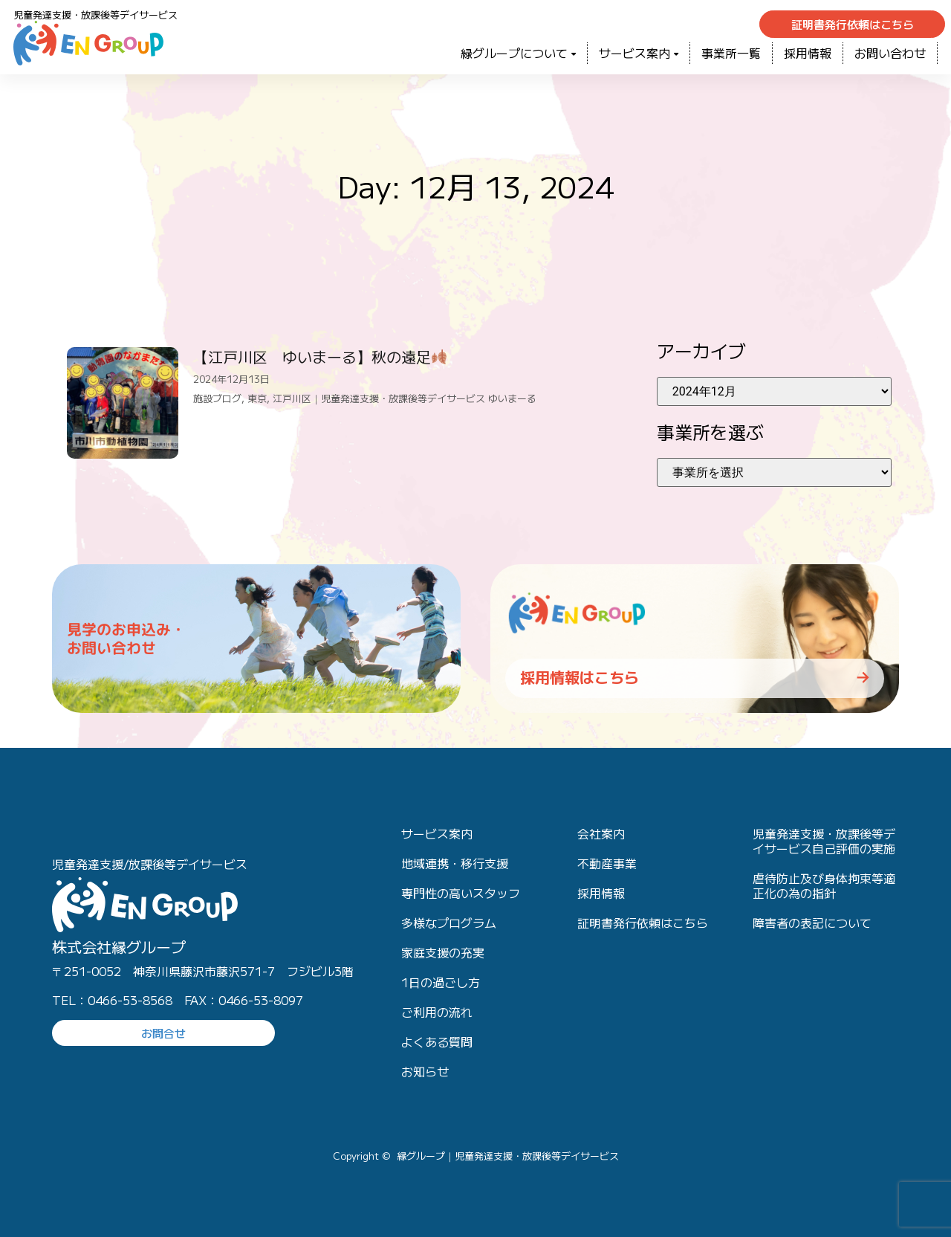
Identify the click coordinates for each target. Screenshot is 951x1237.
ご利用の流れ (437, 1012)
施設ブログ (217, 398)
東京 (257, 398)
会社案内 (601, 833)
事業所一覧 (731, 53)
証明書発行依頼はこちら (642, 922)
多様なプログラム (448, 922)
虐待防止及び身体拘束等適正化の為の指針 (824, 885)
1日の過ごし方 (440, 982)
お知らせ (425, 1071)
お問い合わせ (890, 53)
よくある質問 (437, 1041)
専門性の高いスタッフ (460, 893)
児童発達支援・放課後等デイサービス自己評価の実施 (824, 840)
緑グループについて (518, 53)
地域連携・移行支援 (454, 863)
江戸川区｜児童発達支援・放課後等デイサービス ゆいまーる (404, 398)
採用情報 (807, 53)
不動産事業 (607, 863)
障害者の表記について (812, 922)
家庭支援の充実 (442, 952)
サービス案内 (638, 53)
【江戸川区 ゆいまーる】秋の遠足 (320, 356)
